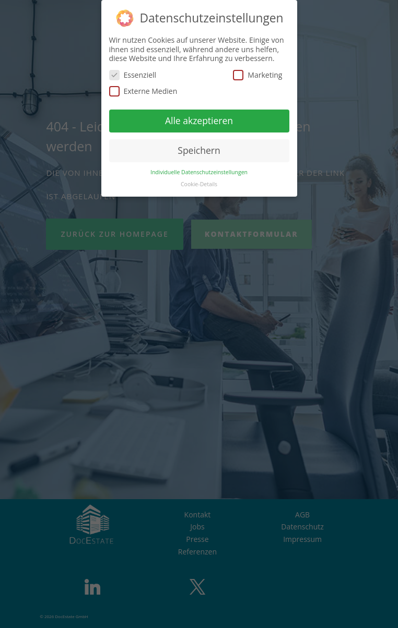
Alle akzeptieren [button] (199, 120)
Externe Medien (143, 91)
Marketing (257, 75)
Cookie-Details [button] (199, 184)
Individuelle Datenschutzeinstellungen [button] (199, 172)
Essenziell (133, 75)
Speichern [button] (199, 150)
